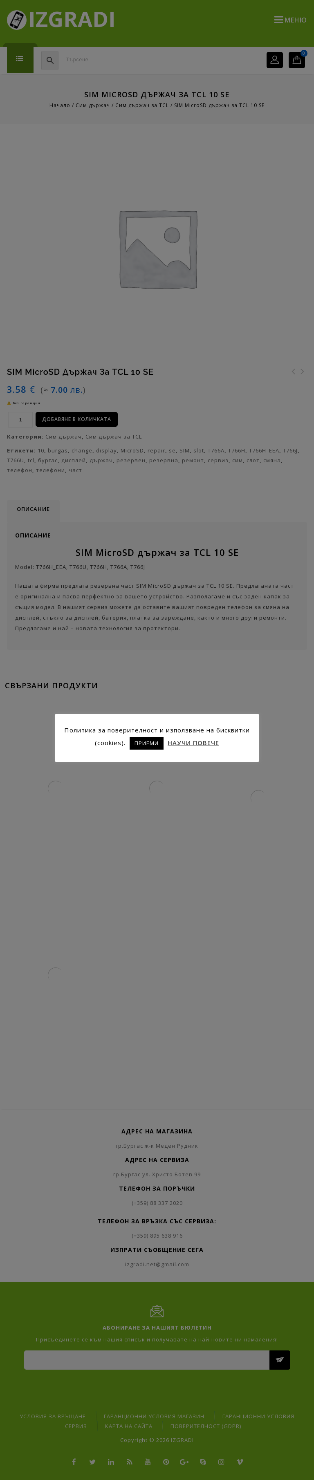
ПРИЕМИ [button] (147, 743)
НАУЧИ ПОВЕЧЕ (193, 743)
